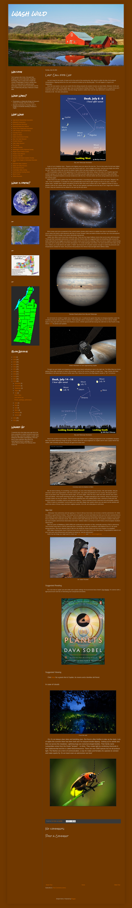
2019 (14, 374)
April (16, 408)
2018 (14, 376)
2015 (14, 418)
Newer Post (49, 885)
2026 (14, 357)
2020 (14, 371)
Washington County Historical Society (23, 149)
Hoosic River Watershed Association (23, 128)
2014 (14, 420)
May (16, 405)
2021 (14, 369)
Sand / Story (17, 395)
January (17, 415)
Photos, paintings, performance (23, 400)
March (17, 410)
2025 (14, 359)
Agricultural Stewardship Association (23, 120)
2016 (14, 381)
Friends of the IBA (18, 156)
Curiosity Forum (17, 132)
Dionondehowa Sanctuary (20, 124)
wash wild (28, 13)
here (51, 323)
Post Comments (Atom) (59, 888)
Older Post (117, 885)
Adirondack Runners (18, 168)
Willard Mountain (17, 176)
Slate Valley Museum (18, 143)
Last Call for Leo (18, 397)
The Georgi (16, 145)
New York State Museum (19, 139)
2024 (14, 362)
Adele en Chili (81, 534)
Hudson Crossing (17, 147)
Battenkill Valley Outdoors (20, 163)
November (18, 385)
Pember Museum (17, 141)
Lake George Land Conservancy (22, 130)
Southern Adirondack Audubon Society (23, 158)
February (17, 412)
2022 (14, 367)
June (16, 403)
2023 (14, 364)
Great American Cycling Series (21, 172)
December (18, 383)
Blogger (73, 899)
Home (83, 885)
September (18, 388)
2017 (14, 379)
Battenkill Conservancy (19, 122)
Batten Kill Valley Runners (20, 165)
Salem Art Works (17, 135)
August (17, 390)
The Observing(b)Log (95, 534)
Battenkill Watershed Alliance (21, 126)
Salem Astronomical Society (20, 137)
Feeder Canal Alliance (19, 154)
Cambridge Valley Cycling (20, 170)
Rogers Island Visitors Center (21, 151)
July (16, 393)
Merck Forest (16, 174)
